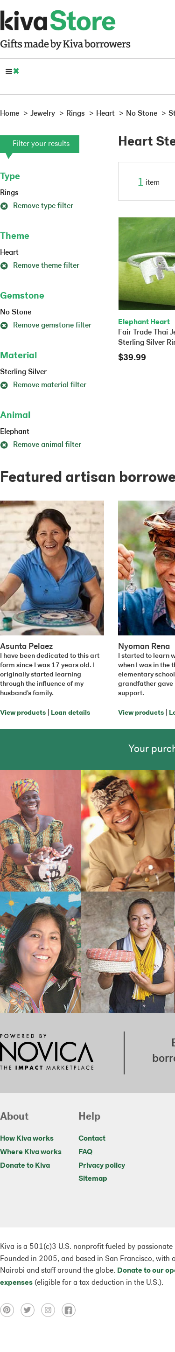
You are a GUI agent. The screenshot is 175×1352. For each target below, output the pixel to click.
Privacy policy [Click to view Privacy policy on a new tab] (101, 1166)
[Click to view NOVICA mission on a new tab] (46, 1053)
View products (23, 713)
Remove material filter (43, 385)
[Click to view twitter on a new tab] (31, 1310)
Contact (91, 1139)
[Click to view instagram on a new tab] (51, 1310)
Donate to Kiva (25, 1166)
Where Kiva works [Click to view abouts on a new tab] (31, 1152)
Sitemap (92, 1179)
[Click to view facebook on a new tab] (71, 1310)
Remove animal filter (40, 445)
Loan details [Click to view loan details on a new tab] (70, 713)
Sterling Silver (23, 372)
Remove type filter (36, 206)
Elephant (14, 432)
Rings (9, 193)
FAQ (85, 1152)
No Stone (15, 312)
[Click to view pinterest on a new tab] (10, 1310)
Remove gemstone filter (45, 325)
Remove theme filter (39, 266)
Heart (9, 253)
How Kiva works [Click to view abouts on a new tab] (27, 1139)
